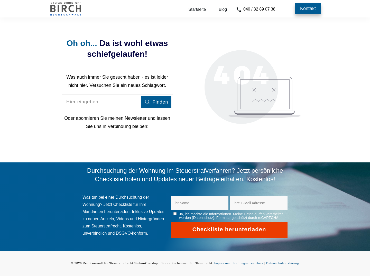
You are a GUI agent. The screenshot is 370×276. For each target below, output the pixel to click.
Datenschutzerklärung (282, 263)
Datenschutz (203, 218)
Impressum (222, 263)
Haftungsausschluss (248, 263)
